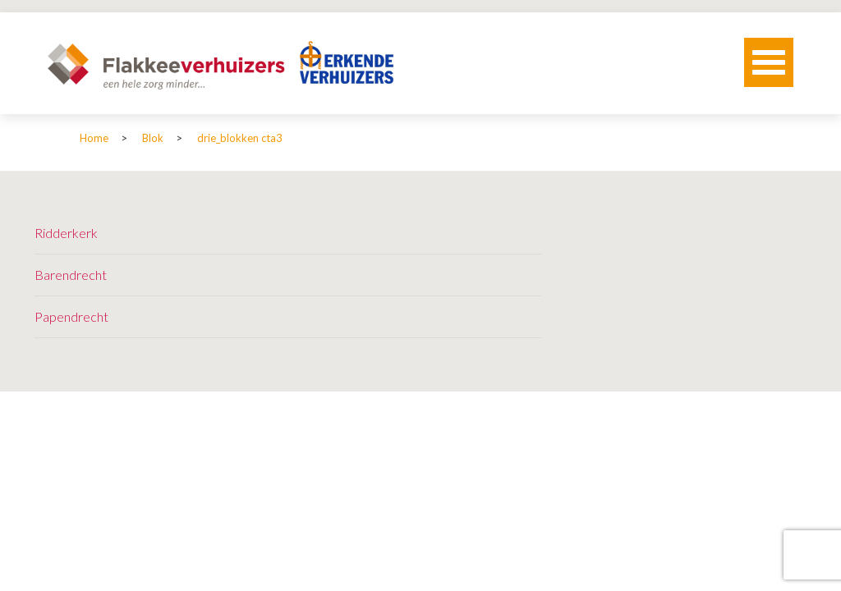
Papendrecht (71, 316)
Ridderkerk (66, 233)
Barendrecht (70, 274)
